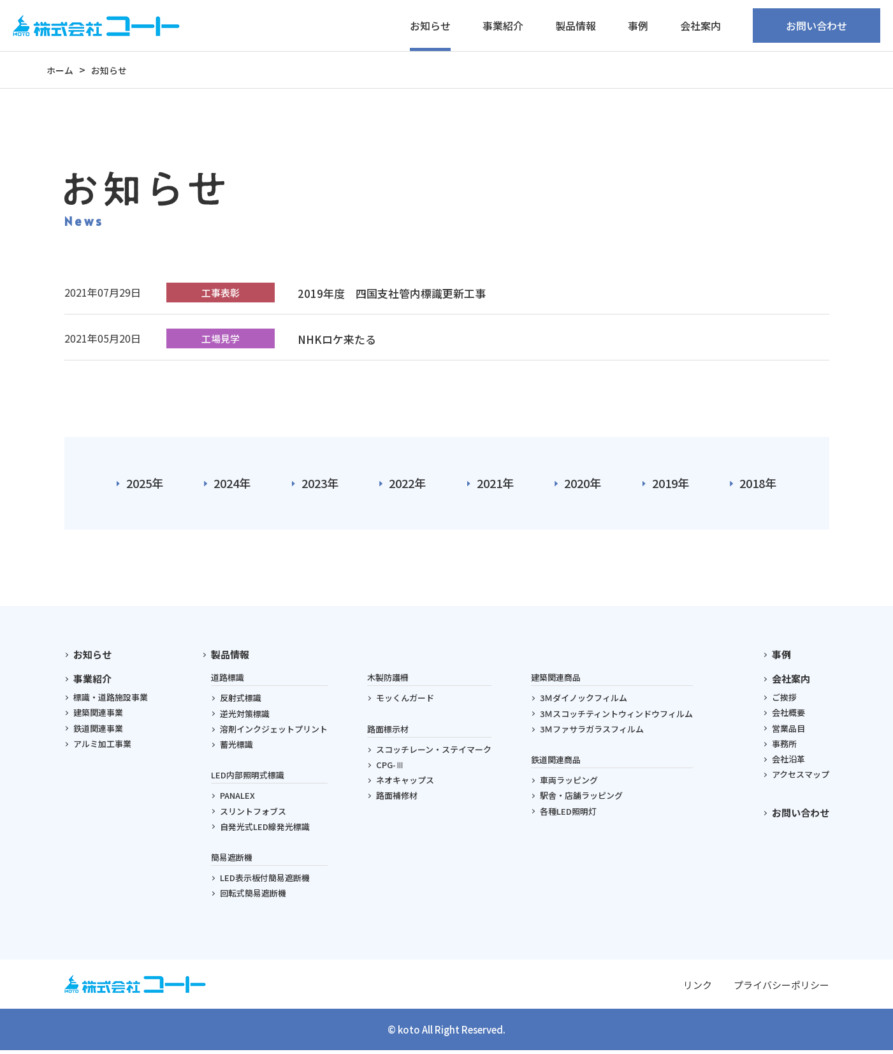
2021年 (495, 485)
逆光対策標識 (245, 717)
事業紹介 (92, 681)
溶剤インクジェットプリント (274, 732)
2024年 (232, 485)
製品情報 (230, 657)
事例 (638, 25)
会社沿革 (788, 762)
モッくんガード (405, 701)
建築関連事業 (98, 716)
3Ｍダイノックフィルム (583, 701)
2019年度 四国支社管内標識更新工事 (396, 293)
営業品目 (788, 731)
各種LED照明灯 (568, 814)
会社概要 (788, 716)
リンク (697, 988)
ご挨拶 (784, 700)
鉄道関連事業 (98, 731)
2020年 (582, 485)
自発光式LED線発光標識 (265, 830)
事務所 (784, 747)
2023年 (320, 485)
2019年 (670, 485)
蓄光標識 (236, 747)
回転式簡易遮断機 (253, 896)
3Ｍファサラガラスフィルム (592, 732)
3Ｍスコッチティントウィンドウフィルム (616, 717)
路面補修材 (396, 799)
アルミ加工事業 (102, 747)
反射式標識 (240, 701)
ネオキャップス (405, 783)
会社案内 (791, 681)
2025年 (144, 485)
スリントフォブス (253, 814)
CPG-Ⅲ (390, 768)
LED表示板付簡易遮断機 (265, 881)
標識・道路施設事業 (110, 700)
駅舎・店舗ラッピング (581, 799)
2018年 (757, 485)
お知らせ (430, 25)
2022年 (407, 485)
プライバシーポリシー (781, 988)
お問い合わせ (816, 25)
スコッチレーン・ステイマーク (433, 752)
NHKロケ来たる (339, 338)
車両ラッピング (569, 783)
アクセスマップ (800, 777)
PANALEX (237, 799)
